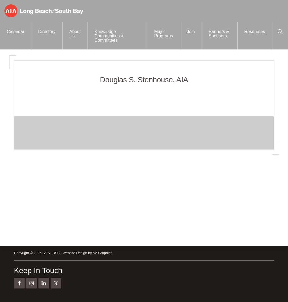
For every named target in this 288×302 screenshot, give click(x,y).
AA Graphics (102, 253)
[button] (280, 31)
